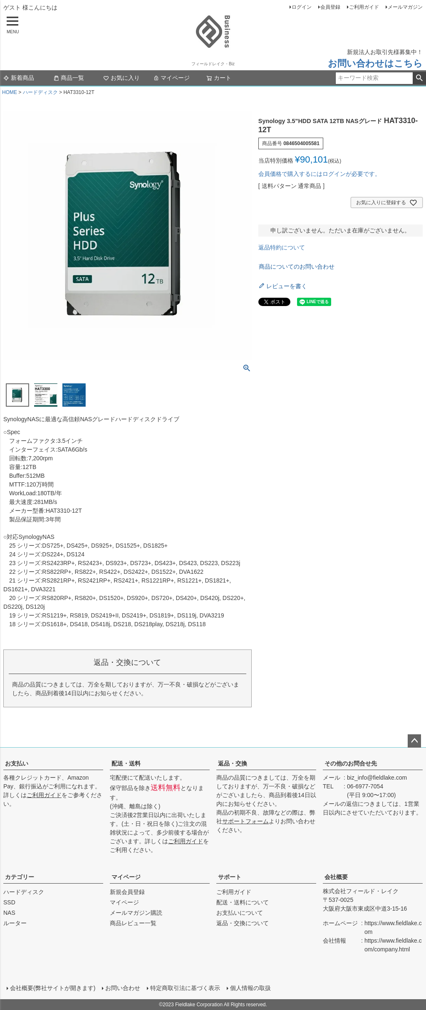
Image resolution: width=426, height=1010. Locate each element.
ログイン (302, 7)
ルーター (15, 923)
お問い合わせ (122, 988)
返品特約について (281, 247)
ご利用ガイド (364, 7)
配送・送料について (242, 902)
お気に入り (121, 77)
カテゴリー (19, 877)
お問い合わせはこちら (375, 63)
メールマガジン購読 (136, 912)
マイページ (171, 77)
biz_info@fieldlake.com (377, 777)
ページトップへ (414, 741)
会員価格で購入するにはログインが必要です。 (319, 173)
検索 (419, 78)
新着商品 (18, 77)
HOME (9, 92)
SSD (9, 902)
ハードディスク (40, 92)
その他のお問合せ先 (350, 763)
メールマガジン (405, 7)
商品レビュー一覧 (133, 923)
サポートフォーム (245, 821)
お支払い (16, 763)
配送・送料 (126, 763)
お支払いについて (239, 912)
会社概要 (336, 877)
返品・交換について (242, 923)
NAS (9, 912)
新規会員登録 (127, 892)
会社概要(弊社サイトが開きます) (52, 988)
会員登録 (330, 7)
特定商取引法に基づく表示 (185, 988)
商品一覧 (68, 77)
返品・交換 (232, 763)
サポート (229, 877)
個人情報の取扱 (250, 988)
